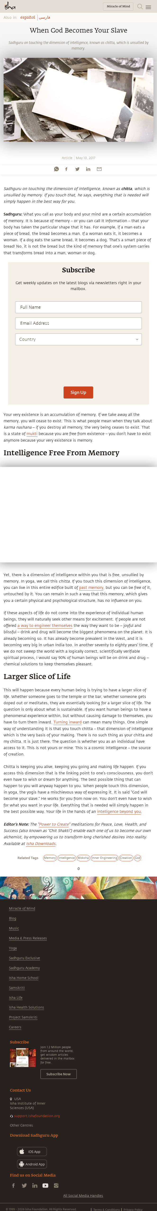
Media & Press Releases (28, 938)
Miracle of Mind (22, 908)
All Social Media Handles (83, 1196)
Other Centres (21, 1125)
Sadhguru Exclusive (24, 958)
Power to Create (54, 824)
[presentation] (78, 368)
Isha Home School (23, 978)
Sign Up (78, 392)
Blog (12, 918)
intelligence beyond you (119, 812)
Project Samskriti (23, 1017)
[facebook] (66, 169)
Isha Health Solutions (26, 1007)
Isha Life (15, 998)
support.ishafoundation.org (37, 1116)
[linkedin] (88, 169)
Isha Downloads (40, 844)
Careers (15, 1027)
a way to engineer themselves (45, 626)
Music (14, 928)
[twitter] (77, 169)
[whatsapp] (56, 169)
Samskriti (17, 988)
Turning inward (68, 722)
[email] (99, 169)
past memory (91, 588)
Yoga (13, 948)
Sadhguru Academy (24, 968)
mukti (32, 434)
